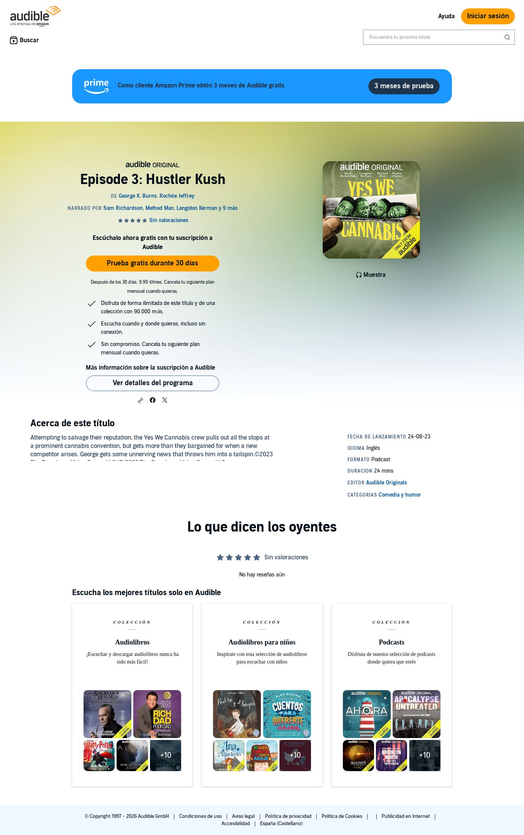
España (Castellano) (281, 824)
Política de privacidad (289, 816)
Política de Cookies (343, 816)
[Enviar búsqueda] (508, 37)
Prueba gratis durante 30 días (152, 263)
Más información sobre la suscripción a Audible (150, 367)
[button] (140, 400)
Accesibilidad (236, 824)
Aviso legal (244, 816)
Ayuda (446, 16)
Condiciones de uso (201, 816)
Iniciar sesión (488, 16)
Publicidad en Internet (406, 816)
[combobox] (439, 37)
